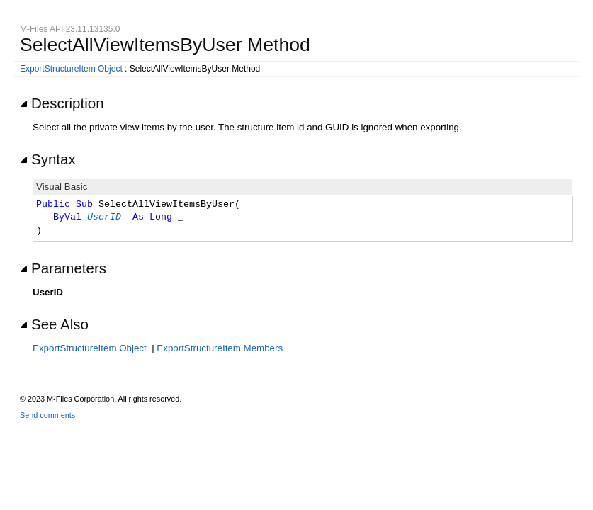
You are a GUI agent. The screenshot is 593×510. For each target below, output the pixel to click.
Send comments (47, 415)
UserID (104, 217)
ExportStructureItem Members (220, 348)
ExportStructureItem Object (71, 69)
